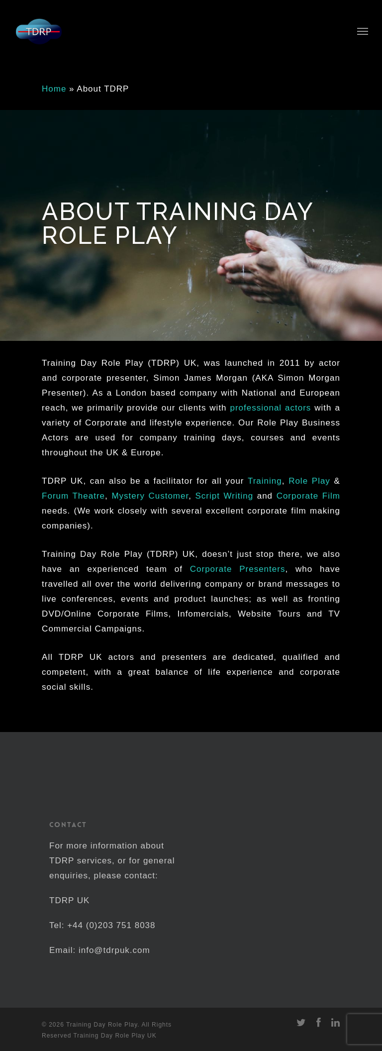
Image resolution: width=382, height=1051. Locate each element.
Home (54, 89)
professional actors (270, 408)
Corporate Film (308, 496)
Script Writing (224, 496)
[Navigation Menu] (362, 31)
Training (265, 481)
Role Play (309, 481)
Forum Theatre (73, 496)
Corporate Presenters (238, 569)
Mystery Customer (150, 496)
